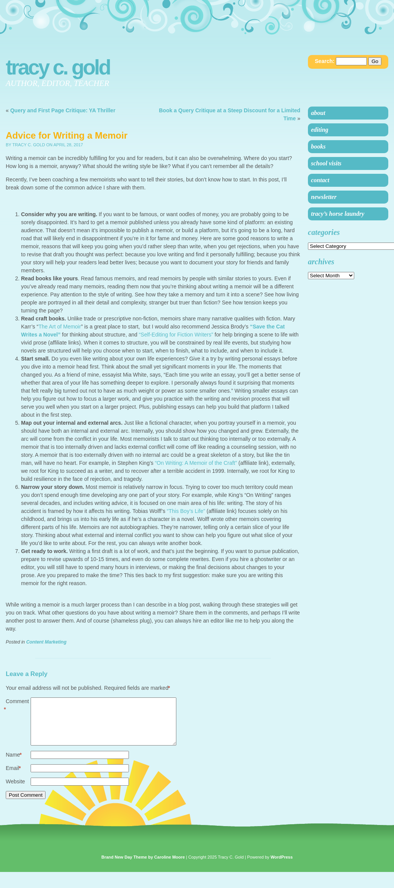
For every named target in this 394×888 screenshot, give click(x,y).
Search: (324, 61)
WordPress (281, 866)
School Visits (326, 163)
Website (15, 791)
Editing (319, 129)
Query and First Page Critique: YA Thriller (63, 110)
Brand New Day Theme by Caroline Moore (143, 866)
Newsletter (324, 197)
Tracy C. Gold (58, 67)
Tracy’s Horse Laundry (337, 213)
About (318, 113)
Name (14, 764)
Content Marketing (46, 642)
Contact (320, 180)
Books (318, 146)
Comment (17, 705)
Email (13, 777)
